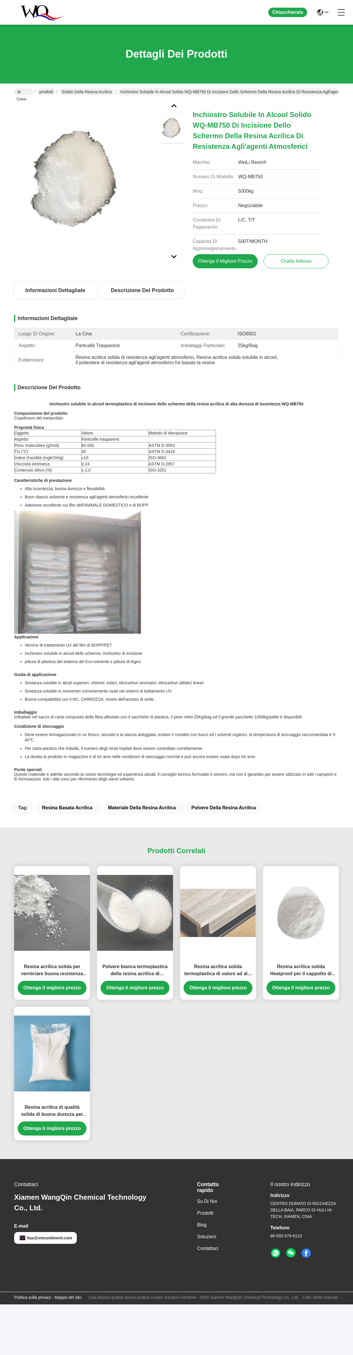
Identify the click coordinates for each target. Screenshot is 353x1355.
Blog (202, 1101)
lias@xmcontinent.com (45, 1114)
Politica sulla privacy (32, 1173)
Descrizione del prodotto (142, 290)
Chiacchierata (287, 12)
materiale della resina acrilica (142, 684)
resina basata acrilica (67, 684)
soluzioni (206, 1113)
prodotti (46, 91)
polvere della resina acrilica (224, 684)
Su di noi (207, 1077)
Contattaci (207, 1124)
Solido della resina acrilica (87, 91)
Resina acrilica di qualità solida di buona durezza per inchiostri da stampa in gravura (52, 987)
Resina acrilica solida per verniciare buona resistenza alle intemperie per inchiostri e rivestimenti (52, 847)
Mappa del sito (67, 1173)
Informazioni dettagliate (55, 290)
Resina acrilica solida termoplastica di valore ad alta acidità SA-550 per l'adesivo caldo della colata (218, 847)
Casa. (21, 92)
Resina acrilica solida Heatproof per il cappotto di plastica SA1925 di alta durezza (301, 847)
